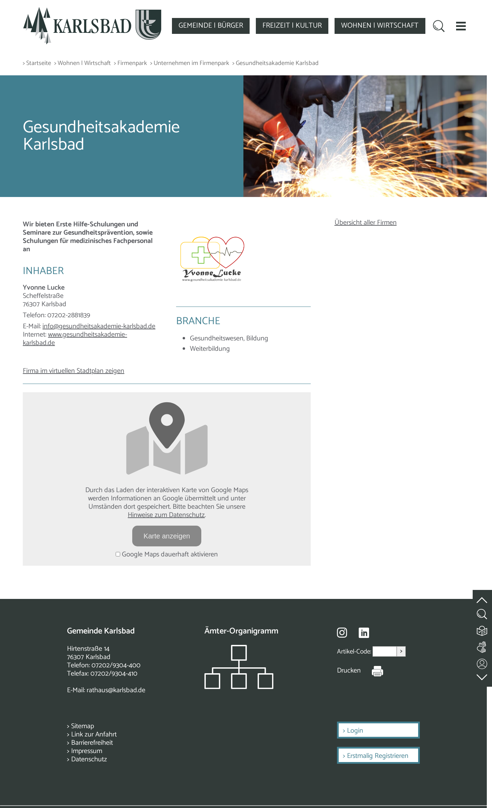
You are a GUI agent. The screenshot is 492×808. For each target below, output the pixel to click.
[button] (461, 26)
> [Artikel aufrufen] (401, 651)
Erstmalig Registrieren (377, 756)
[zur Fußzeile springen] (482, 676)
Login (355, 730)
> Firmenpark (130, 63)
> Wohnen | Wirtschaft (82, 63)
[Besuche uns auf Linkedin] (364, 633)
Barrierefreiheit (92, 743)
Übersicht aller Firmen (366, 222)
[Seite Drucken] (372, 671)
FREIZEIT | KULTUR (292, 25)
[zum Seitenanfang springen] (482, 596)
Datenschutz (89, 759)
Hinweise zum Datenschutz (166, 515)
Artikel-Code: (355, 651)
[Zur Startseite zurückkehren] (92, 11)
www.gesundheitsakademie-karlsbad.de (75, 339)
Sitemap (82, 726)
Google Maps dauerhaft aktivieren (167, 554)
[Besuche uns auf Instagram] (342, 632)
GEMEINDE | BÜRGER (211, 25)
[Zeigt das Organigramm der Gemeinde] (238, 687)
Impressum (86, 751)
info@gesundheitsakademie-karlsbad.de (98, 326)
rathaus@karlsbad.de (116, 690)
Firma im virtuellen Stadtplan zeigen (73, 371)
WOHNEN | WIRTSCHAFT (379, 25)
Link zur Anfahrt (94, 734)
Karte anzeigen (167, 536)
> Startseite (37, 63)
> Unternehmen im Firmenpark (189, 63)
